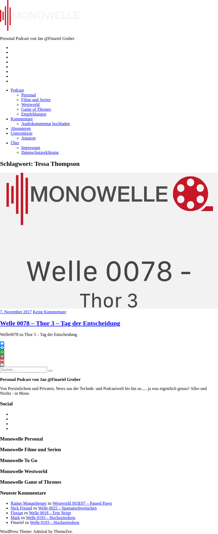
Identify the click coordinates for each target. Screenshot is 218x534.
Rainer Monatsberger (29, 503)
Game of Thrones (36, 109)
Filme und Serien (36, 99)
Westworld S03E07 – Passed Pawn (82, 503)
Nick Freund (21, 508)
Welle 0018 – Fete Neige (50, 513)
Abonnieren (21, 128)
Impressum (30, 147)
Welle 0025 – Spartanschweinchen (67, 508)
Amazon (28, 138)
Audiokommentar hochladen (45, 123)
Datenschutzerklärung (39, 152)
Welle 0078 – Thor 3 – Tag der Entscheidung (60, 323)
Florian (17, 513)
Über (15, 143)
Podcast (17, 90)
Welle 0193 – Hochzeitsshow (51, 517)
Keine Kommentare (49, 312)
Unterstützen (21, 133)
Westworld (30, 104)
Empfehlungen (33, 114)
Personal (28, 95)
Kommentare (22, 119)
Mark (15, 517)
